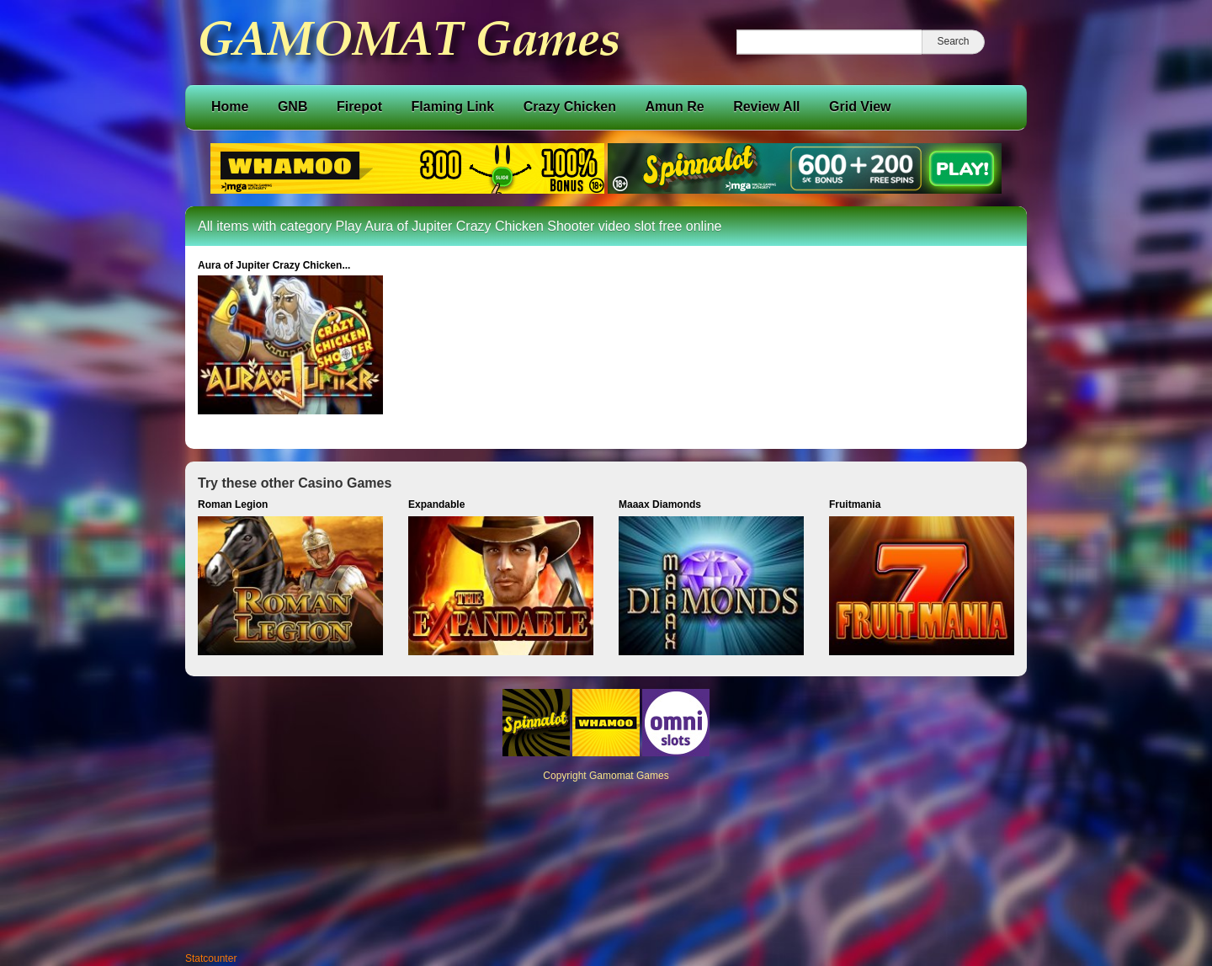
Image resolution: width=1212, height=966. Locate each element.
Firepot (359, 106)
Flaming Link (453, 106)
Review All (766, 106)
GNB (293, 106)
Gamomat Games (629, 776)
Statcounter (211, 958)
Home (229, 106)
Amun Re (674, 106)
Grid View (860, 106)
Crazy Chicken (570, 106)
